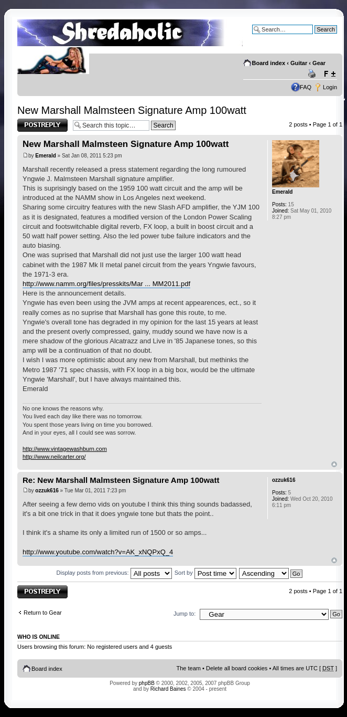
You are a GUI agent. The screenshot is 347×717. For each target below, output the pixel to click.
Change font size (329, 74)
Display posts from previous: (114, 573)
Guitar (298, 63)
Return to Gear (43, 612)
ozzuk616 (46, 490)
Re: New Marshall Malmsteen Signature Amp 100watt (121, 480)
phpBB (147, 683)
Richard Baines (168, 689)
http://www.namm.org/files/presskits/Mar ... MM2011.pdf (106, 284)
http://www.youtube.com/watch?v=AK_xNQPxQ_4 (98, 552)
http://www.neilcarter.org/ (54, 457)
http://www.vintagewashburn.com (65, 449)
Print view (313, 74)
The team (189, 668)
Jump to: (185, 613)
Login (330, 87)
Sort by (205, 573)
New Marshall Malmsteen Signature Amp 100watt (131, 110)
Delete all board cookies (236, 668)
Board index (269, 63)
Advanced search (314, 37)
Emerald (45, 156)
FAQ (305, 87)
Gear (319, 63)
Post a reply (42, 125)
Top (334, 464)
